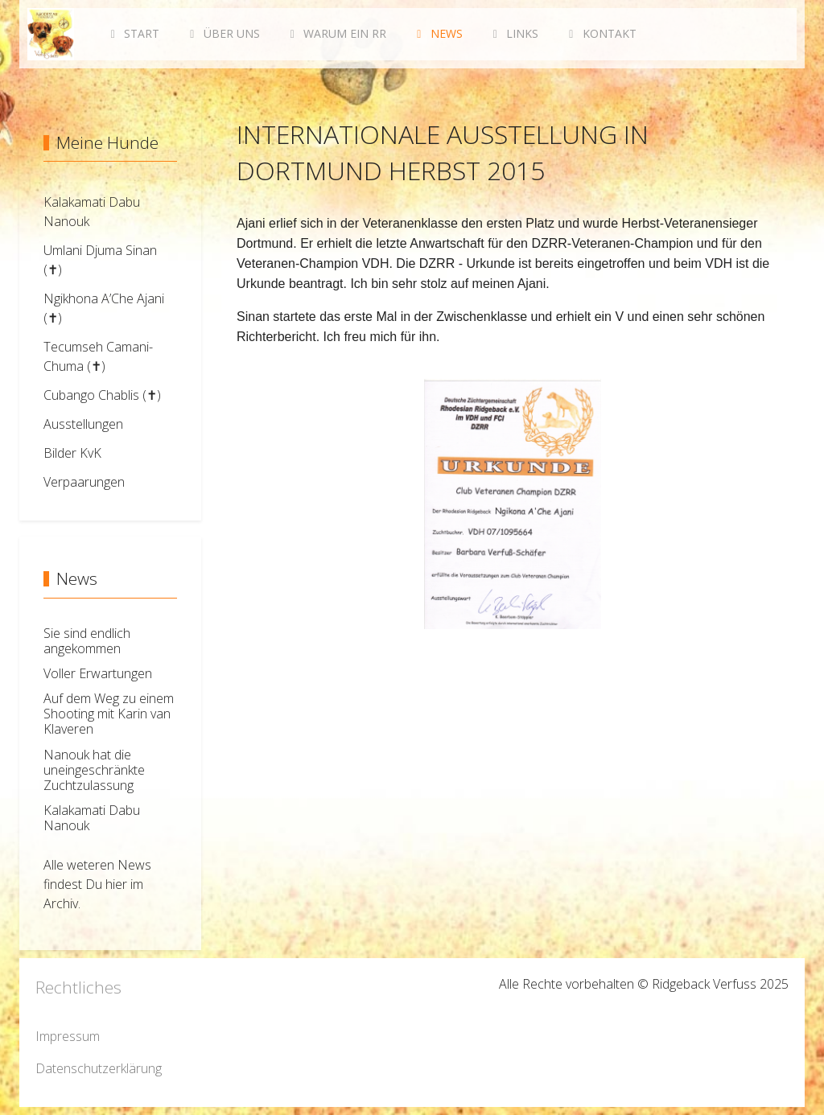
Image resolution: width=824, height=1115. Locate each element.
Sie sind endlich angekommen (86, 640)
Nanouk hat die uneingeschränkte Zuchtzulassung (94, 770)
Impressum (67, 1036)
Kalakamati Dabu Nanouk (91, 817)
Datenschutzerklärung (98, 1068)
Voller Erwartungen (97, 673)
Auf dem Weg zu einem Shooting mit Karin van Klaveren (108, 713)
